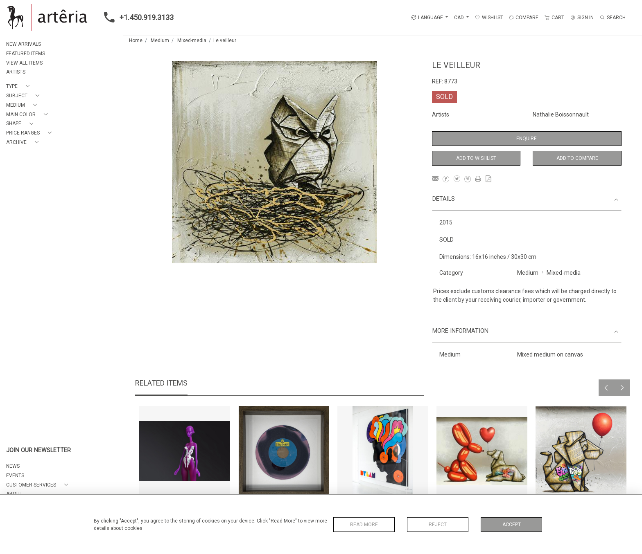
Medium (160, 40)
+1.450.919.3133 (136, 17)
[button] (19, 86)
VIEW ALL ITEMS (24, 63)
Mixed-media (191, 40)
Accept (511, 524)
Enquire (526, 138)
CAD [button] (459, 17)
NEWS (13, 466)
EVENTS (15, 475)
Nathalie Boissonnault (561, 114)
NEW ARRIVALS (23, 44)
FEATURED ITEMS (25, 53)
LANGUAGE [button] (427, 17)
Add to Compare (577, 158)
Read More (364, 524)
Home (135, 40)
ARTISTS (15, 72)
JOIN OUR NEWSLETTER (38, 450)
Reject (438, 524)
